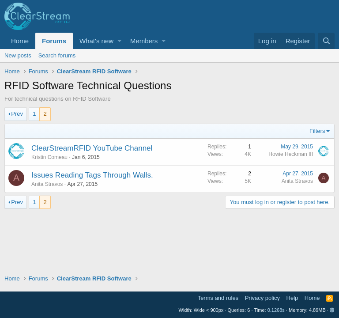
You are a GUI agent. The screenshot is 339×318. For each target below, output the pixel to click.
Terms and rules (218, 298)
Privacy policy (262, 298)
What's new (96, 41)
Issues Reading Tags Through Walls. (92, 175)
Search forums (57, 55)
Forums (54, 41)
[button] (119, 41)
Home (20, 41)
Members (144, 41)
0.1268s (276, 310)
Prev (17, 113)
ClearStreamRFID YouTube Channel (91, 148)
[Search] (326, 41)
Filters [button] (317, 131)
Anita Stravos (47, 184)
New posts (17, 55)
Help (292, 298)
